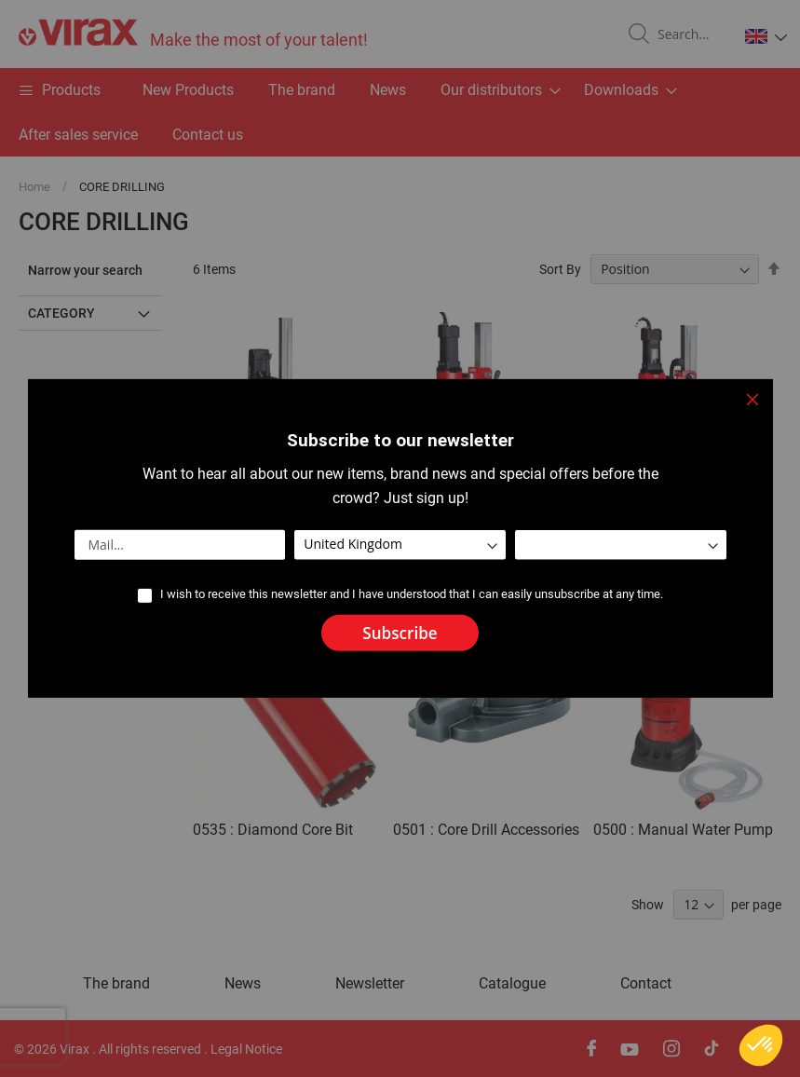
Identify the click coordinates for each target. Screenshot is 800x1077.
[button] (761, 1045)
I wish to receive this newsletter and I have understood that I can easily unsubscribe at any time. (411, 594)
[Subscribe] (399, 633)
